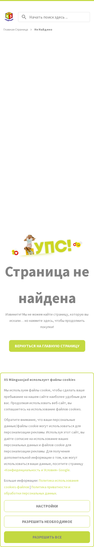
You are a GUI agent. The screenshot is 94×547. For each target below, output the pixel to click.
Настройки (47, 506)
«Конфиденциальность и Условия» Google (37, 470)
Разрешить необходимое (47, 521)
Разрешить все (47, 537)
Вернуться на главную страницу (47, 346)
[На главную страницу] (9, 17)
